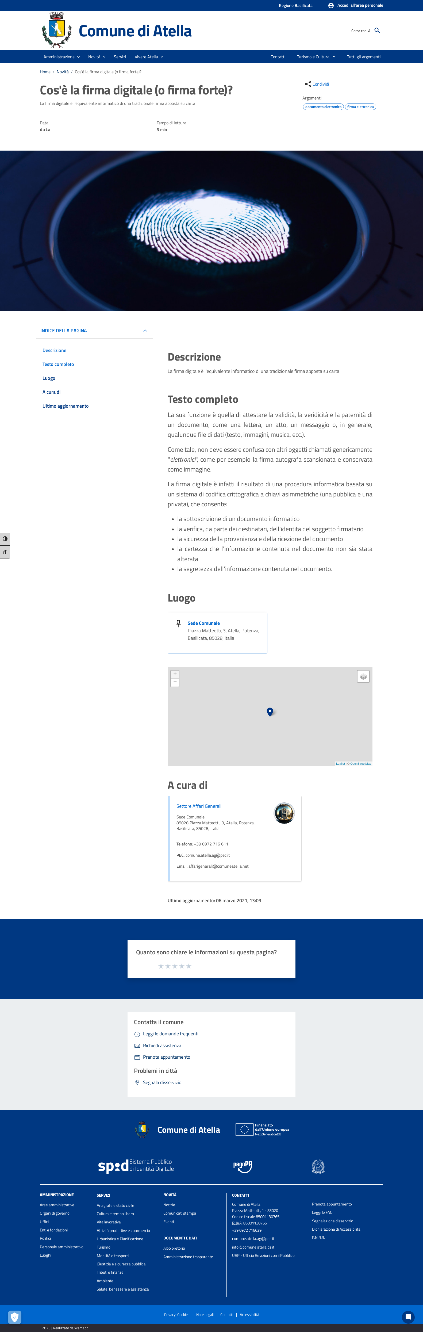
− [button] (175, 683)
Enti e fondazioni (54, 1230)
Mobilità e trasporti (113, 1256)
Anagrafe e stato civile (115, 1205)
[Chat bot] (408, 1317)
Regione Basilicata (296, 5)
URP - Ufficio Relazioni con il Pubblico (263, 1255)
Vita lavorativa (109, 1222)
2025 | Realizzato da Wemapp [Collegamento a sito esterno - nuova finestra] (65, 1328)
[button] (355, 5)
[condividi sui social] (316, 84)
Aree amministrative (57, 1205)
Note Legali (205, 1314)
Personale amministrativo (61, 1247)
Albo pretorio (174, 1248)
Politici (45, 1238)
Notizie (169, 1205)
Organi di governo (55, 1213)
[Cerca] (377, 30)
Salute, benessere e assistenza (123, 1289)
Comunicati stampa (179, 1213)
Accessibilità (249, 1314)
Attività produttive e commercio (123, 1230)
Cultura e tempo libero (115, 1214)
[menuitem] (278, 57)
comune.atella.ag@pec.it (253, 1238)
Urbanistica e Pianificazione (120, 1239)
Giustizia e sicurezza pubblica (121, 1264)
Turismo (103, 1247)
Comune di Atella (135, 30)
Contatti (240, 1195)
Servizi (103, 1195)
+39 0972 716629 (247, 1230)
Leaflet (340, 763)
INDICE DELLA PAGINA (63, 330)
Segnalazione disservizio (332, 1221)
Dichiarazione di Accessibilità (336, 1229)
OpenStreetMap (360, 763)
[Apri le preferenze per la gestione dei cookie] (14, 1317)
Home (45, 71)
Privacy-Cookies (177, 1314)
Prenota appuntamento (332, 1204)
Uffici (44, 1222)
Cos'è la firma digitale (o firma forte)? (108, 71)
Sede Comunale (204, 623)
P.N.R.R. (318, 1237)
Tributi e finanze (110, 1272)
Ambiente (105, 1281)
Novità (63, 71)
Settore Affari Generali (198, 806)
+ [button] (175, 675)
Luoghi (45, 1255)
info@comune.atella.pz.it (253, 1247)
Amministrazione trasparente (188, 1257)
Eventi (168, 1222)
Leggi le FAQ (322, 1212)
